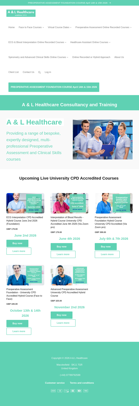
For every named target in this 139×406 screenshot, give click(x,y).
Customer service (55, 383)
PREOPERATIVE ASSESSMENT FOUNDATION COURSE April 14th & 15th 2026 (69, 3)
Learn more (19, 251)
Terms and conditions (82, 383)
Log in (48, 72)
